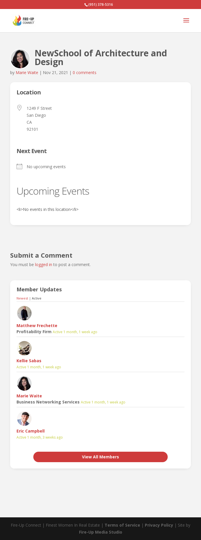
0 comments (84, 72)
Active (36, 298)
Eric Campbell (31, 431)
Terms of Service (122, 525)
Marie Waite (27, 72)
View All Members (100, 457)
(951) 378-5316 (100, 4)
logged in (43, 264)
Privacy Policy (159, 525)
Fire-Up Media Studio (100, 532)
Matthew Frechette (37, 325)
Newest (22, 298)
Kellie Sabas (29, 360)
